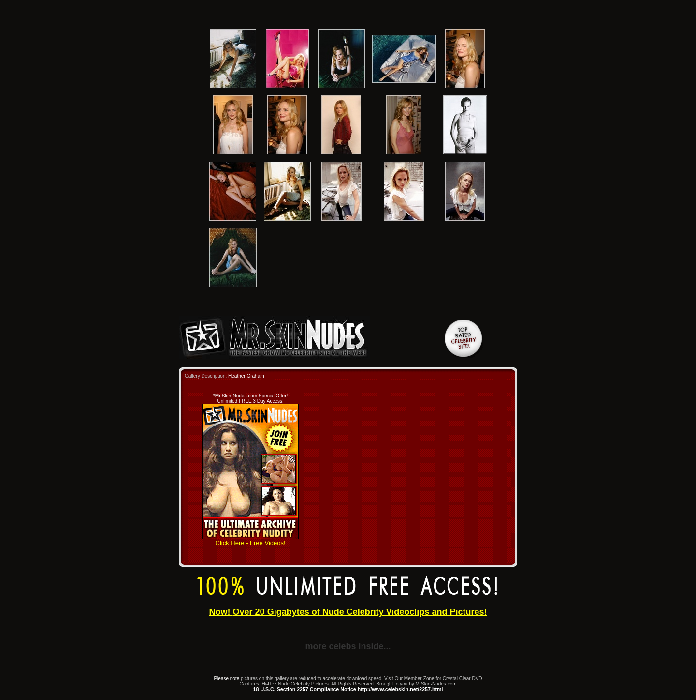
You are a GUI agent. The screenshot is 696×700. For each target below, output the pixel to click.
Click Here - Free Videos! (250, 540)
